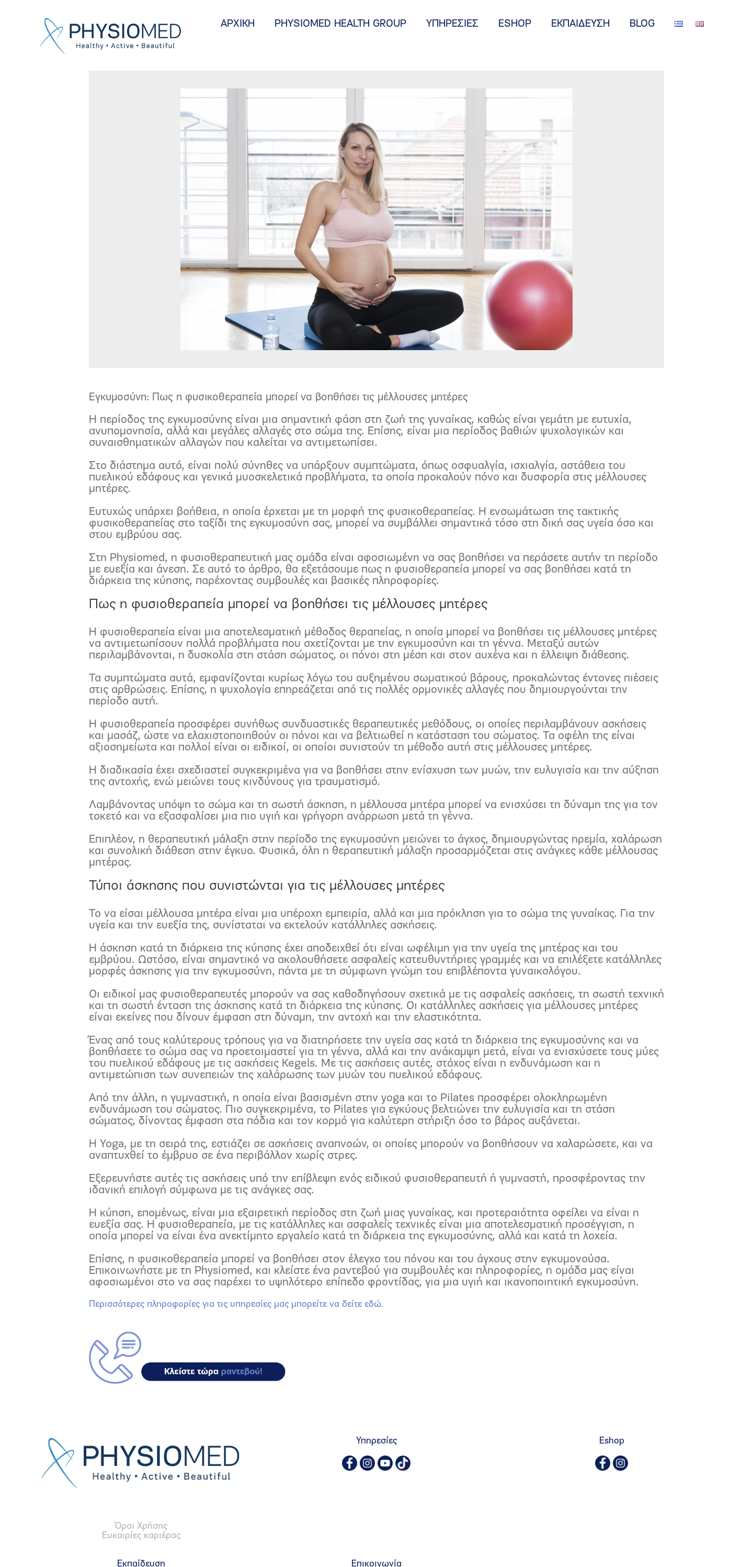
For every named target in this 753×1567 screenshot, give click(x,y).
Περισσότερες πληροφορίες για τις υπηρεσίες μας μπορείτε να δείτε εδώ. (236, 1304)
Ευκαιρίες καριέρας (141, 1536)
